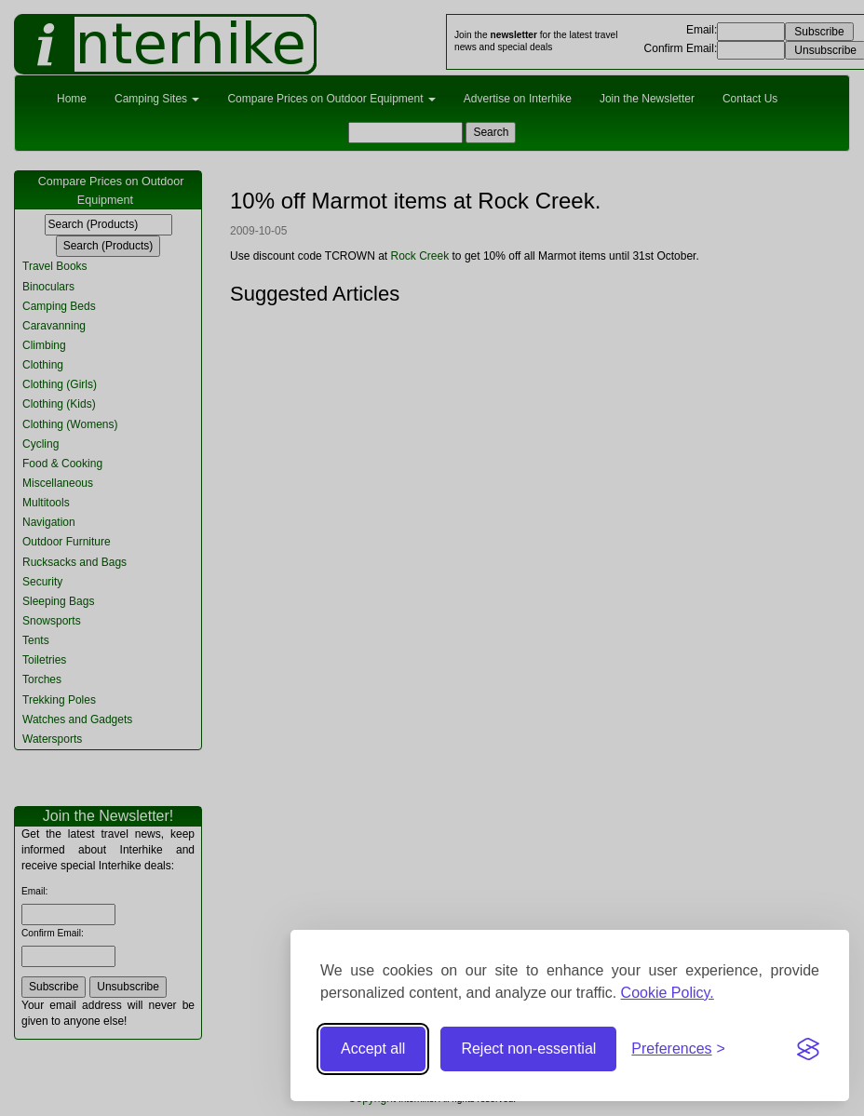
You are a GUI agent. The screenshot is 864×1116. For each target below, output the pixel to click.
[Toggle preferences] (678, 1049)
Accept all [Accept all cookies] (373, 1048)
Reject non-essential (528, 1048)
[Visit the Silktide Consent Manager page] (808, 1049)
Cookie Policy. (667, 993)
